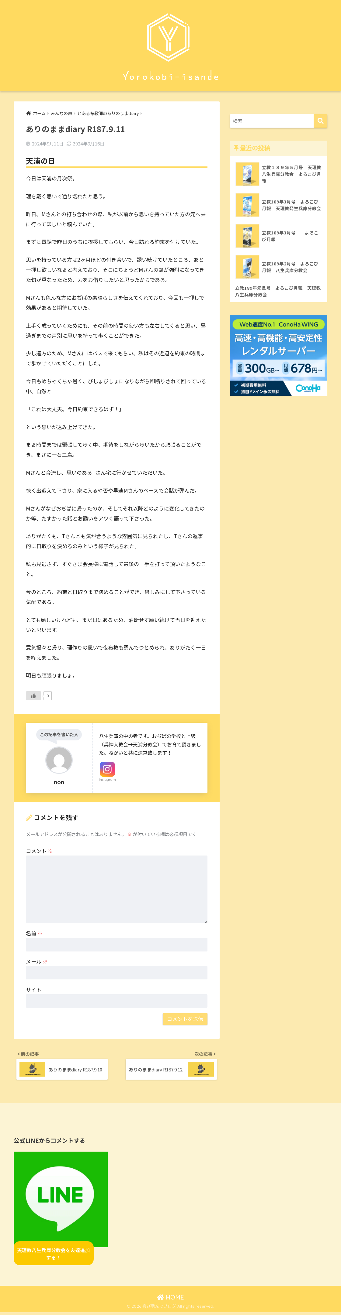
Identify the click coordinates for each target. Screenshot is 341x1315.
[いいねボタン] (33, 696)
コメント (39, 851)
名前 (34, 933)
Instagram (107, 780)
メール (37, 961)
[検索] (320, 121)
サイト (33, 990)
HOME (170, 1299)
